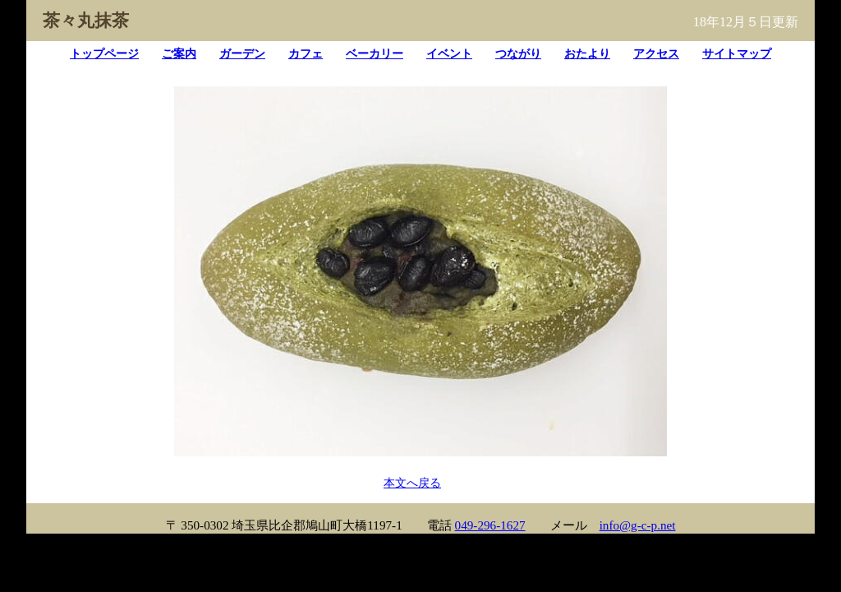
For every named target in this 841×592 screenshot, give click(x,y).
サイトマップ (736, 53)
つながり (518, 53)
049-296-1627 (490, 525)
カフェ (305, 53)
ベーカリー (374, 53)
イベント (449, 53)
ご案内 (179, 53)
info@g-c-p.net (638, 525)
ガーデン (242, 53)
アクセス (656, 53)
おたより (587, 53)
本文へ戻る (412, 482)
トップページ (104, 53)
